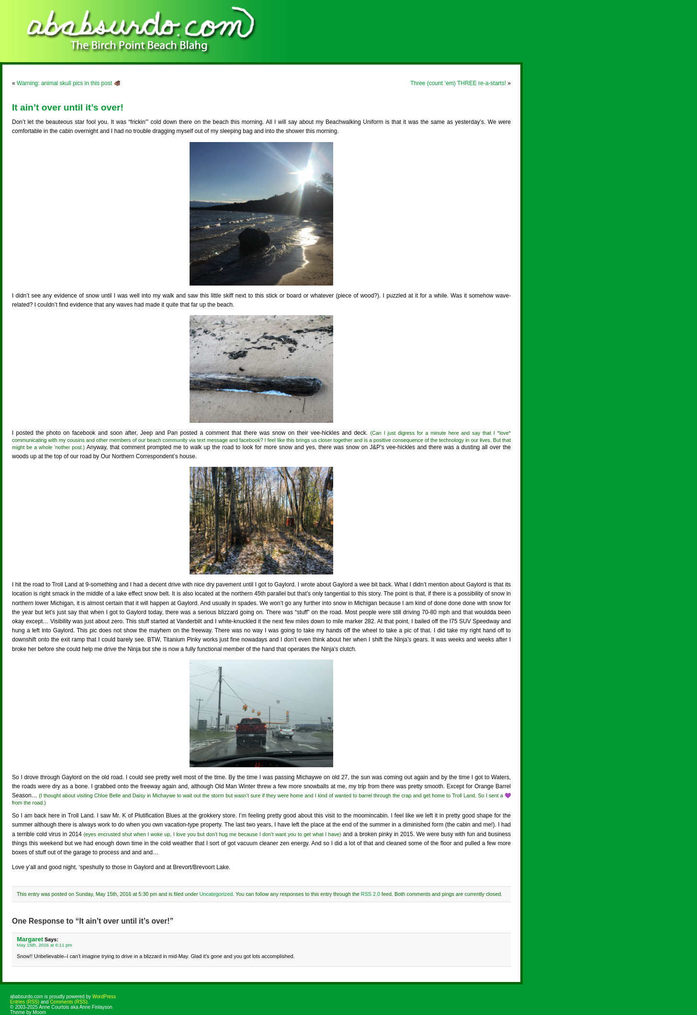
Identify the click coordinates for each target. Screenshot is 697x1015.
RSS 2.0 (370, 894)
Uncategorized (216, 894)
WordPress (104, 996)
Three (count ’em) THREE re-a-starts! (458, 83)
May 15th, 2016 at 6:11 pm (44, 945)
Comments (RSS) (68, 1001)
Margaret (30, 939)
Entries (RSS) (24, 1001)
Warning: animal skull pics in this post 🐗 (69, 83)
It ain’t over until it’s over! (68, 107)
